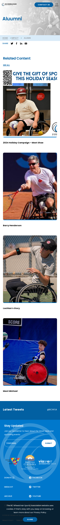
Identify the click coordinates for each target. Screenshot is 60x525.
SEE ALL (6, 65)
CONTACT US (44, 5)
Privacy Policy (40, 512)
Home (5, 38)
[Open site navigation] (56, 4)
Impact (14, 38)
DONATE (8, 477)
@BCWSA (52, 409)
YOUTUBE (36, 496)
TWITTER (36, 487)
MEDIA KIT (8, 487)
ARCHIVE (8, 496)
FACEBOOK (37, 477)
